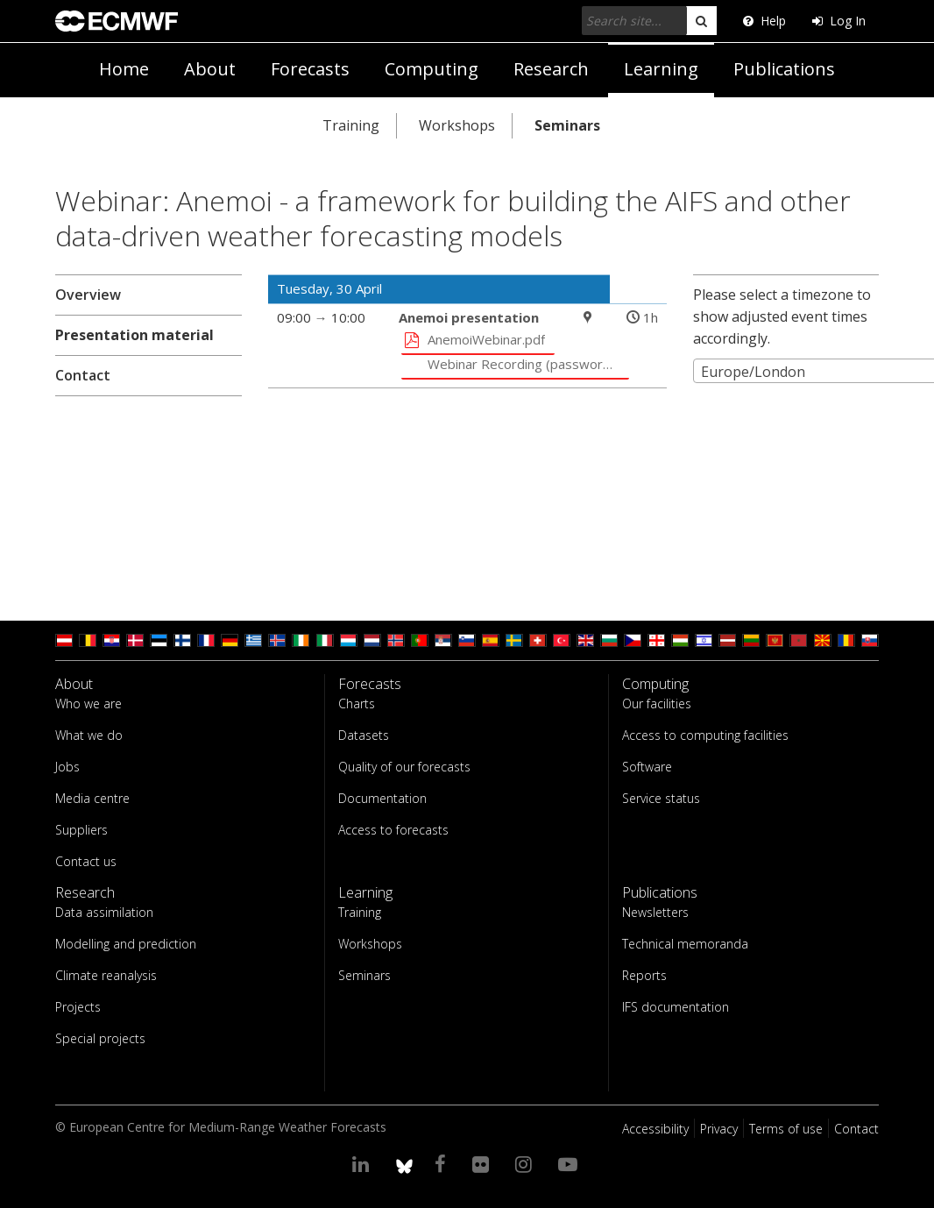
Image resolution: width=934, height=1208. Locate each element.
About (210, 69)
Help (764, 20)
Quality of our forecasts (404, 766)
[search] (701, 20)
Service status (661, 798)
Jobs (67, 766)
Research (551, 69)
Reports (644, 975)
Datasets (363, 735)
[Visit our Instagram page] (526, 1163)
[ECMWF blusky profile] (404, 1163)
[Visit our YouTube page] (570, 1163)
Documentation (382, 798)
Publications (784, 69)
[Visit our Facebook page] (443, 1163)
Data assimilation (104, 912)
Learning (661, 69)
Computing (431, 69)
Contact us (86, 861)
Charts (356, 703)
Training (350, 125)
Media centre (92, 798)
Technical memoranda (685, 943)
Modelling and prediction (125, 943)
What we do (89, 735)
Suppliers (81, 829)
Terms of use (786, 1128)
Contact (82, 375)
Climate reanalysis (106, 975)
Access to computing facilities (705, 735)
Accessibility (655, 1128)
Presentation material (134, 335)
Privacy (719, 1128)
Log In (839, 20)
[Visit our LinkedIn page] (363, 1163)
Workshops (457, 125)
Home (124, 69)
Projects (78, 1006)
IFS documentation (675, 1006)
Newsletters (655, 912)
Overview (88, 294)
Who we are (88, 703)
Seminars (567, 125)
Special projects (100, 1038)
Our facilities (656, 703)
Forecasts (310, 69)
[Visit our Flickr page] (483, 1163)
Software (647, 766)
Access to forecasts (393, 829)
